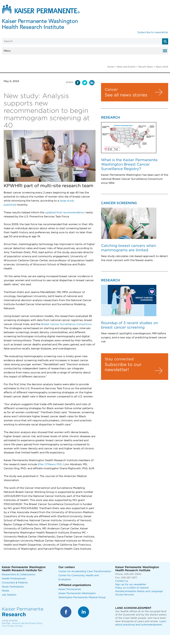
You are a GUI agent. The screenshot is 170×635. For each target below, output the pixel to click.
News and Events (126, 67)
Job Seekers (9, 595)
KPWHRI (13, 621)
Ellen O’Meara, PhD (50, 464)
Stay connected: (119, 359)
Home (110, 67)
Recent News (145, 67)
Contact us (121, 581)
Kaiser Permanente (69, 589)
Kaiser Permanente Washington (77, 593)
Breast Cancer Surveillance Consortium (66, 324)
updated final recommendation (65, 212)
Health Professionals (14, 578)
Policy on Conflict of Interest (132, 588)
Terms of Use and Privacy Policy (27, 623)
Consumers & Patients (15, 583)
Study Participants (13, 587)
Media (5, 591)
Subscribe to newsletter (153, 32)
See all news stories (126, 95)
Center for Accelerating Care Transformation (84, 571)
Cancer (111, 89)
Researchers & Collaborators (18, 574)
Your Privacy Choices (12, 626)
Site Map (6, 623)
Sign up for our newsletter (130, 584)
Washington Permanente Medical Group (82, 597)
